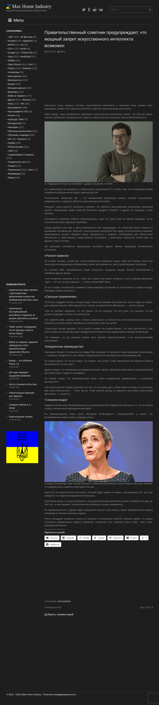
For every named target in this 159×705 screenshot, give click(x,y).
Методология (14, 123)
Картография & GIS (18, 111)
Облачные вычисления (19, 131)
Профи (11, 143)
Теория (11, 166)
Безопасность (15, 80)
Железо (26, 99)
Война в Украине (16, 96)
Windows (26, 68)
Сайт (10, 151)
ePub (23, 48)
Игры (10, 103)
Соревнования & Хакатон (21, 154)
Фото (30, 170)
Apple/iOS (28, 41)
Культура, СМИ (15, 119)
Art (22, 45)
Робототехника (15, 147)
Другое (11, 99)
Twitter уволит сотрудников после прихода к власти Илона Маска (22, 330)
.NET (10, 37)
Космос (11, 115)
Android (11, 41)
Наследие (13, 127)
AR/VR (11, 45)
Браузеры (13, 92)
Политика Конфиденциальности (59, 694)
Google (11, 52)
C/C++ (11, 48)
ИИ (22, 103)
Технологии (64, 601)
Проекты (22, 139)
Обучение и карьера (18, 135)
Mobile (11, 60)
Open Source (14, 64)
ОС (9, 139)
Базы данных (15, 76)
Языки (11, 177)
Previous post (54, 608)
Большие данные (17, 88)
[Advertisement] (99, 79)
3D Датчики (26, 37)
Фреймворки (14, 173)
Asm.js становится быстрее (23, 384)
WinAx (62, 52)
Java (10, 56)
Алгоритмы (13, 72)
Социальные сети (17, 162)
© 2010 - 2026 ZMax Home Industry (23, 694)
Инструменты (15, 107)
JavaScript (25, 56)
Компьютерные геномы (21, 416)
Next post (145, 608)
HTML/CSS (27, 52)
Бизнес (11, 84)
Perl (30, 64)
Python (11, 68)
